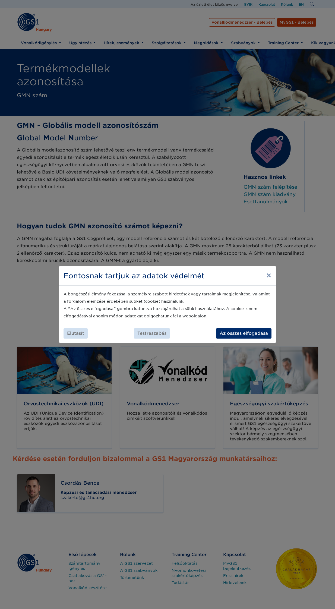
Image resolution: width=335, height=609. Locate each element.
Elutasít (75, 333)
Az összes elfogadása (244, 333)
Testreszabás (151, 333)
